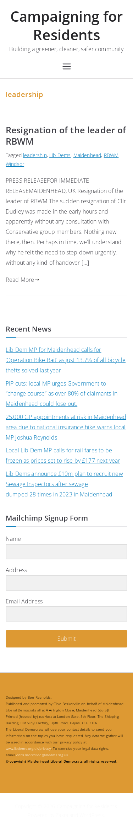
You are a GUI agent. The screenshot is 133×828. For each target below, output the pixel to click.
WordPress (91, 815)
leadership (35, 155)
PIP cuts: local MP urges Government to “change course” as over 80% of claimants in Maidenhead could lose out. (61, 394)
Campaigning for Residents (66, 25)
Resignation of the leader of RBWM (66, 135)
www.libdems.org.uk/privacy (28, 748)
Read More (22, 280)
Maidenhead (87, 155)
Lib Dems (60, 155)
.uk (42, 754)
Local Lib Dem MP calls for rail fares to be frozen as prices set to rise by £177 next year (63, 455)
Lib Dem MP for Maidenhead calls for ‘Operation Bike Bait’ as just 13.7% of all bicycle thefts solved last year (66, 360)
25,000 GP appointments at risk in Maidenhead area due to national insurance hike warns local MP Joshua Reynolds (66, 427)
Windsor (15, 164)
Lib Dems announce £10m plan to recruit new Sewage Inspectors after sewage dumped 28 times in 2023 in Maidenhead (64, 484)
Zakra (62, 815)
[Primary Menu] (66, 66)
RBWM (111, 155)
